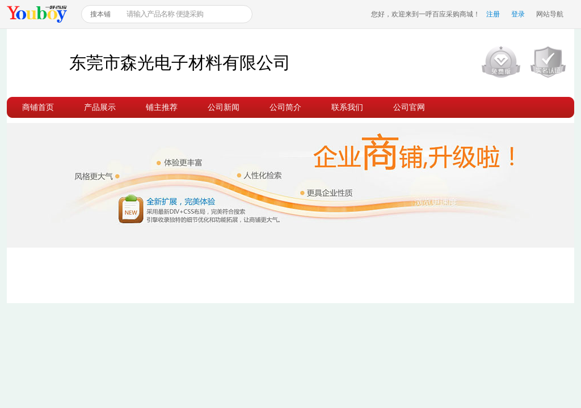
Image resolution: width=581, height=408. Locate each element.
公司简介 (285, 107)
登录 (518, 14)
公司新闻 (223, 107)
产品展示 (100, 107)
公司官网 (409, 107)
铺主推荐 (162, 107)
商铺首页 (38, 107)
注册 (493, 14)
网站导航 (549, 14)
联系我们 (347, 107)
